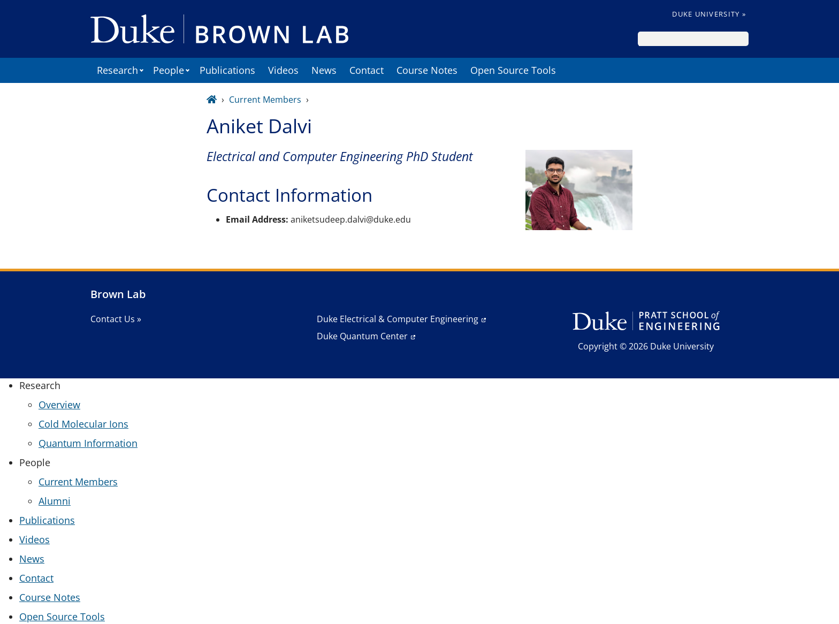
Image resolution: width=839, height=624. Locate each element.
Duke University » (709, 14)
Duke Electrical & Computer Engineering (397, 319)
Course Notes (426, 70)
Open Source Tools (513, 70)
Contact (366, 70)
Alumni (55, 500)
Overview (59, 404)
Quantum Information (88, 443)
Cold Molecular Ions (83, 423)
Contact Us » (115, 319)
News (324, 70)
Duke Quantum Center (362, 336)
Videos (283, 70)
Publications (227, 70)
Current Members (265, 99)
